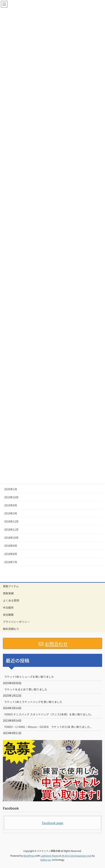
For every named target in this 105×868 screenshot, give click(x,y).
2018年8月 (10, 554)
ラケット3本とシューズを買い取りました (29, 677)
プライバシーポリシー (16, 622)
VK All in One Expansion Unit (77, 855)
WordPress (29, 855)
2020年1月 (10, 489)
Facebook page (52, 823)
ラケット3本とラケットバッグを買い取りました (33, 702)
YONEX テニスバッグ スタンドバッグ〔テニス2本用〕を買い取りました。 (48, 714)
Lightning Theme (50, 855)
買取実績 (8, 593)
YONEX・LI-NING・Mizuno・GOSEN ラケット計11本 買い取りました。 (48, 727)
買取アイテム (11, 586)
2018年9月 (10, 546)
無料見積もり (11, 629)
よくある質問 (11, 600)
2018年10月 (11, 537)
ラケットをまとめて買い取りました (25, 689)
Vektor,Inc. (46, 859)
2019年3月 (10, 513)
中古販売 (8, 607)
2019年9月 (10, 505)
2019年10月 (11, 497)
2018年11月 (11, 529)
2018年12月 (11, 521)
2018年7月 (10, 562)
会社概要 (8, 615)
